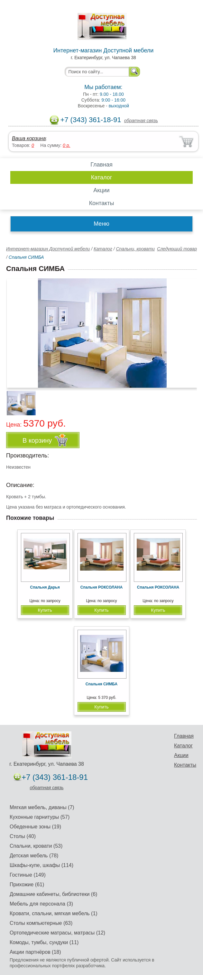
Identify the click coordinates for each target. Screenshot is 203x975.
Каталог (101, 177)
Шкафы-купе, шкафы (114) (41, 865)
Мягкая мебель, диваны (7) (42, 807)
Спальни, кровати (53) (36, 846)
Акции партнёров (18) (35, 952)
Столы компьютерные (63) (41, 923)
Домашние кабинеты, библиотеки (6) (53, 894)
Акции (101, 190)
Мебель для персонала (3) (41, 904)
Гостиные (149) (28, 875)
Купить (45, 610)
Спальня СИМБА (101, 684)
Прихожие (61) (27, 884)
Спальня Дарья (45, 587)
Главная (101, 164)
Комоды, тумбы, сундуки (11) (44, 942)
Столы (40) (23, 836)
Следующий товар (177, 248)
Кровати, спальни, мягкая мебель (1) (53, 913)
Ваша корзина (29, 138)
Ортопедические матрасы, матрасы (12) (57, 932)
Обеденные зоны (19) (35, 826)
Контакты (101, 203)
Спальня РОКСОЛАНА (101, 587)
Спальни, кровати (135, 248)
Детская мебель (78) (34, 855)
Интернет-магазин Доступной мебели (48, 248)
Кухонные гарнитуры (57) (39, 817)
